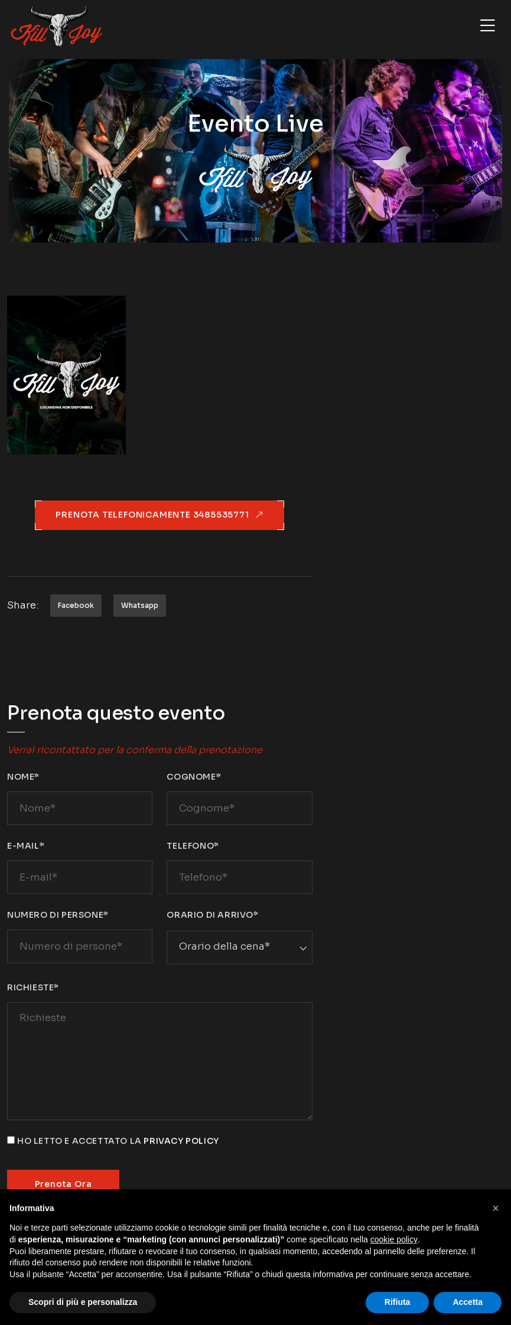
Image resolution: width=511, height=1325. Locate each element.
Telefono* (193, 845)
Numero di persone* (58, 914)
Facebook (76, 605)
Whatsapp (139, 605)
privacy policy (181, 1141)
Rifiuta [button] (398, 1302)
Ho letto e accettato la (118, 1141)
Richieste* (33, 987)
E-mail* (25, 845)
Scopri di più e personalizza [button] (82, 1302)
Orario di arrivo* (212, 914)
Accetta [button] (468, 1302)
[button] (495, 1208)
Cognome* (194, 776)
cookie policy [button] (394, 1239)
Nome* (23, 776)
